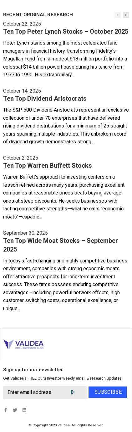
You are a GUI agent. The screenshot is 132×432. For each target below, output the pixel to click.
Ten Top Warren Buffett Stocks (47, 165)
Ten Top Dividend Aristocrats (45, 98)
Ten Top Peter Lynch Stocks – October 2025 (65, 31)
